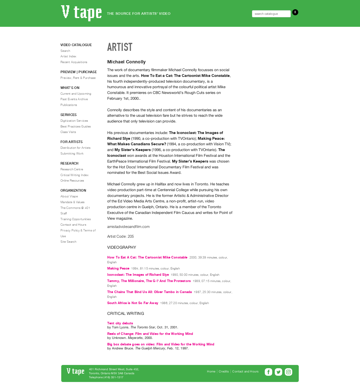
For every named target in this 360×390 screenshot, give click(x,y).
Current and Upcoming (75, 93)
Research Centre (71, 169)
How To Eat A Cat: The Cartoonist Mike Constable (147, 257)
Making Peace (118, 268)
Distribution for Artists (75, 148)
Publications (68, 105)
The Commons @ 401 (75, 208)
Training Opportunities (75, 219)
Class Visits (68, 132)
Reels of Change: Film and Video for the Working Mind (150, 334)
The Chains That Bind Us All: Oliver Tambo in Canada (149, 292)
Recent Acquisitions (74, 62)
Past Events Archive (74, 99)
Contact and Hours (73, 224)
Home (211, 371)
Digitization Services (74, 120)
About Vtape (69, 196)
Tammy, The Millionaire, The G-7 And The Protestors (149, 281)
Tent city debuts (120, 323)
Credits (224, 371)
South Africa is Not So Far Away (132, 303)
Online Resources (72, 180)
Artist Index (68, 56)
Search (65, 51)
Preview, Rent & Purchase (78, 78)
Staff (63, 213)
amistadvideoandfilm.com (128, 227)
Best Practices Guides (75, 126)
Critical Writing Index (74, 175)
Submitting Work (72, 153)
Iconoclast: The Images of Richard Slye (138, 275)
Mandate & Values (72, 202)
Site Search (68, 241)
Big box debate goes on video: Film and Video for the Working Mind (160, 344)
